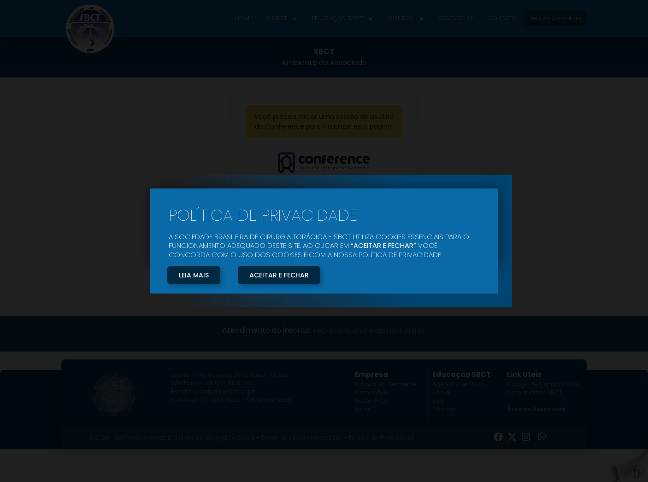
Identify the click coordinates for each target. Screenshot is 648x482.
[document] (324, 241)
